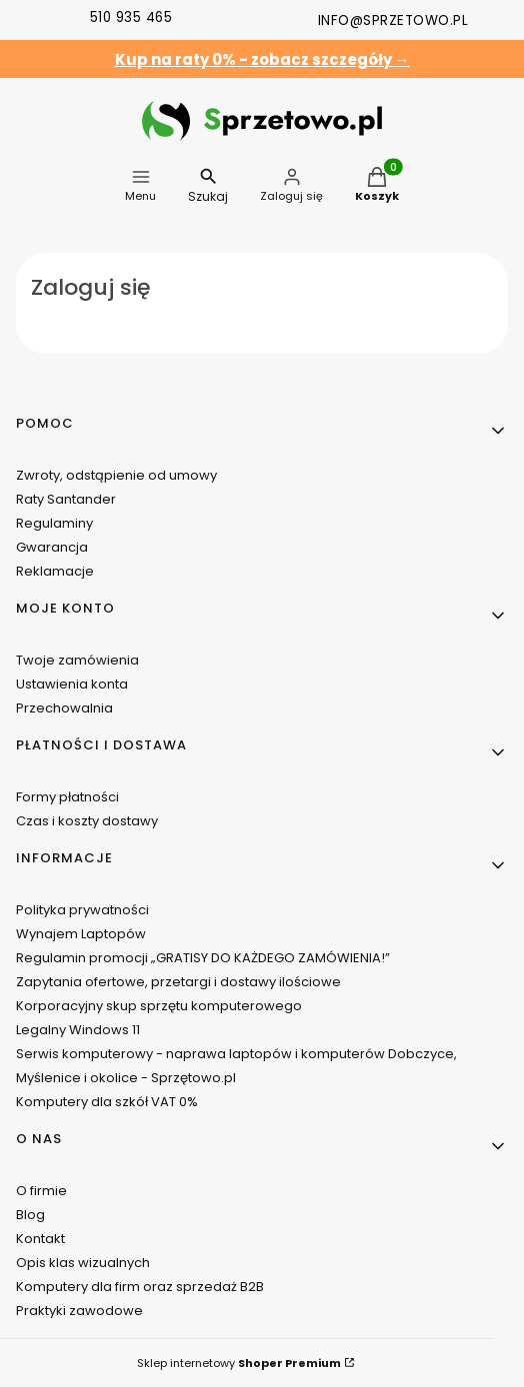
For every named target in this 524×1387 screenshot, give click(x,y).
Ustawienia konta (72, 684)
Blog (30, 1214)
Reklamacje (55, 571)
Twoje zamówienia (77, 660)
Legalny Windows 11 (78, 1029)
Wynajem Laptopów (81, 933)
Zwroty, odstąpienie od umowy (116, 475)
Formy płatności (67, 796)
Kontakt (40, 1238)
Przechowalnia (64, 707)
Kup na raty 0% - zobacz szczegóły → (262, 59)
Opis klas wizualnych (83, 1262)
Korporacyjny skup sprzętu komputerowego (159, 1005)
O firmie (41, 1190)
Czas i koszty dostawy (87, 820)
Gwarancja (52, 547)
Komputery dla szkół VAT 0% (107, 1101)
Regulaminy (54, 523)
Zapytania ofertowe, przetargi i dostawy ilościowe (178, 981)
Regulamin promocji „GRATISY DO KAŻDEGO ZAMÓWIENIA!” (203, 957)
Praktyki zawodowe (79, 1310)
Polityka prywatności (82, 909)
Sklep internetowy (239, 1363)
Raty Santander (66, 499)
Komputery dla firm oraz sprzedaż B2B (140, 1286)
